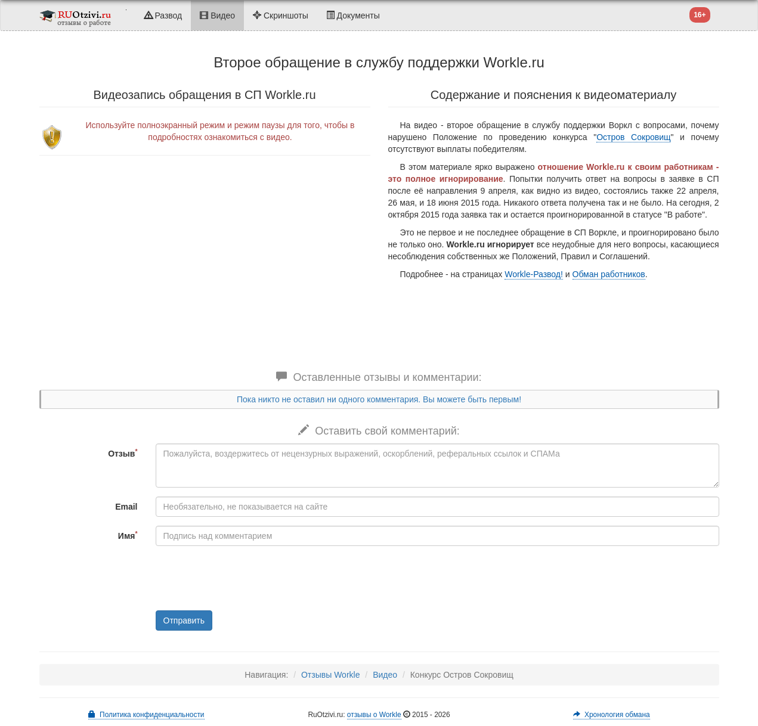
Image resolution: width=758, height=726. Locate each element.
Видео (217, 15)
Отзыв (122, 453)
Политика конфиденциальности (146, 715)
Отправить (184, 620)
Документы (353, 15)
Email (126, 506)
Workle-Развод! (534, 274)
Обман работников (609, 274)
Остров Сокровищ (633, 137)
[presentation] (246, 578)
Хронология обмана (611, 715)
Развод (163, 15)
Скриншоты (280, 15)
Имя (128, 535)
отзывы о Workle (374, 715)
